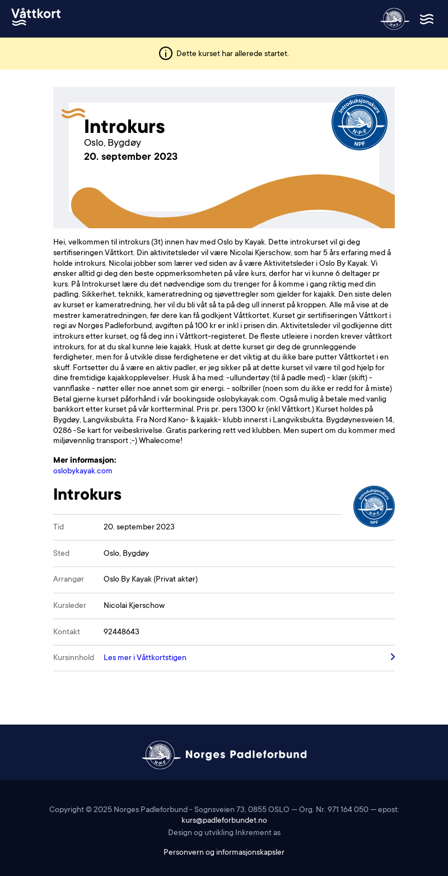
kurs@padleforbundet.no (224, 821)
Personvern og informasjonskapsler (224, 853)
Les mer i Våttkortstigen (145, 658)
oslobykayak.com (83, 471)
